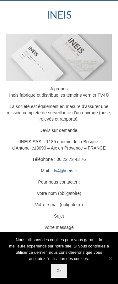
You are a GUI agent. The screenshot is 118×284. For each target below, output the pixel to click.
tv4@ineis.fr (65, 170)
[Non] (110, 258)
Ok (58, 271)
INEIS (59, 15)
